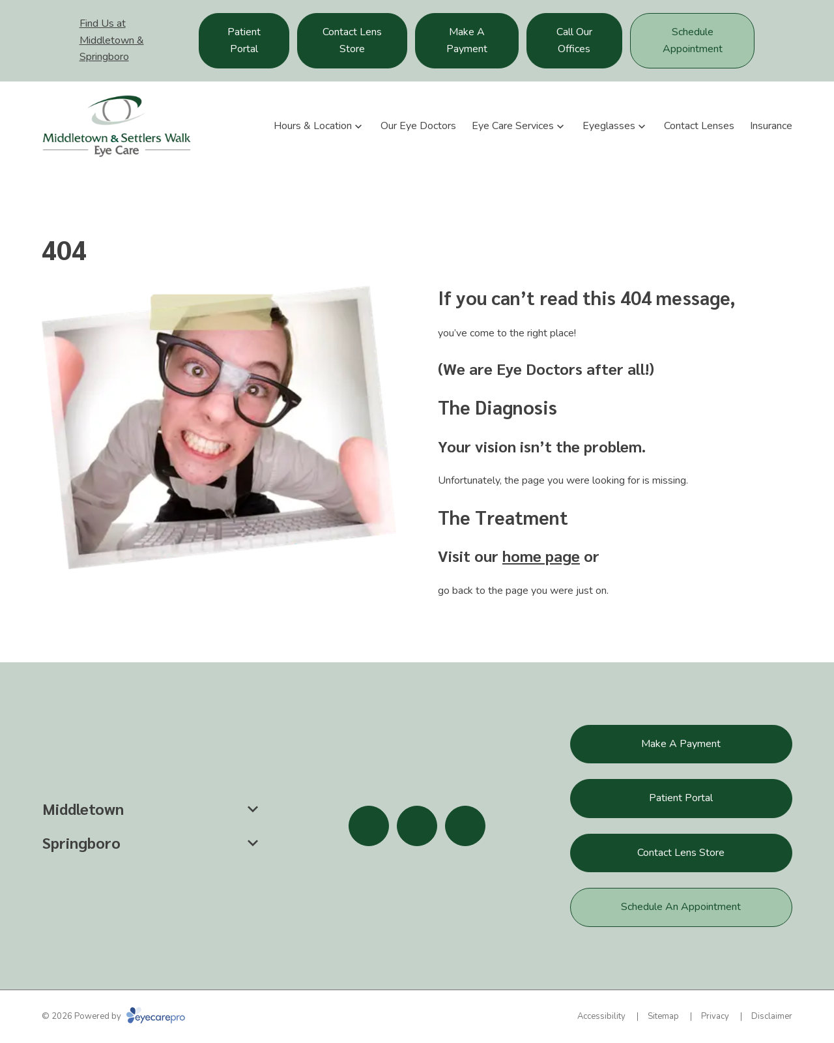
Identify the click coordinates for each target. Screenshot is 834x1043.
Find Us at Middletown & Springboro (111, 40)
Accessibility (601, 1016)
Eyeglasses (608, 126)
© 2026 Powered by (113, 1016)
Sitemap (663, 1016)
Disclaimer (771, 1016)
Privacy (715, 1016)
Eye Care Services (513, 126)
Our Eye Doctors (418, 126)
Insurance (771, 126)
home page (541, 555)
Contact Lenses (699, 126)
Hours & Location (313, 126)
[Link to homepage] (117, 126)
